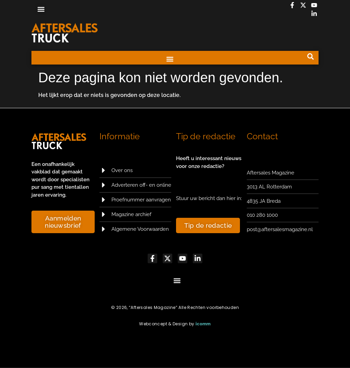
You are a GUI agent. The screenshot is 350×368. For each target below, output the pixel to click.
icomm (203, 324)
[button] (40, 9)
